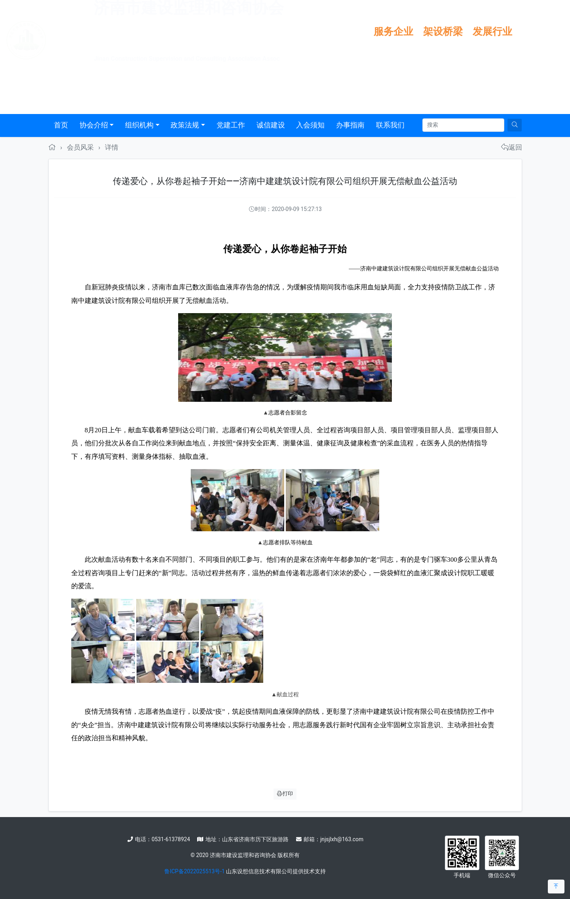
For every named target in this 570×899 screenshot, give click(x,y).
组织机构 (139, 125)
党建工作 (231, 125)
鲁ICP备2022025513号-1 (194, 871)
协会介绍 (94, 125)
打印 (285, 793)
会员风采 (80, 147)
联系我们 (390, 125)
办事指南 (350, 125)
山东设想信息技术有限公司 (259, 871)
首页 (61, 125)
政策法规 (185, 125)
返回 (511, 147)
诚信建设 (270, 125)
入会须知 (310, 125)
